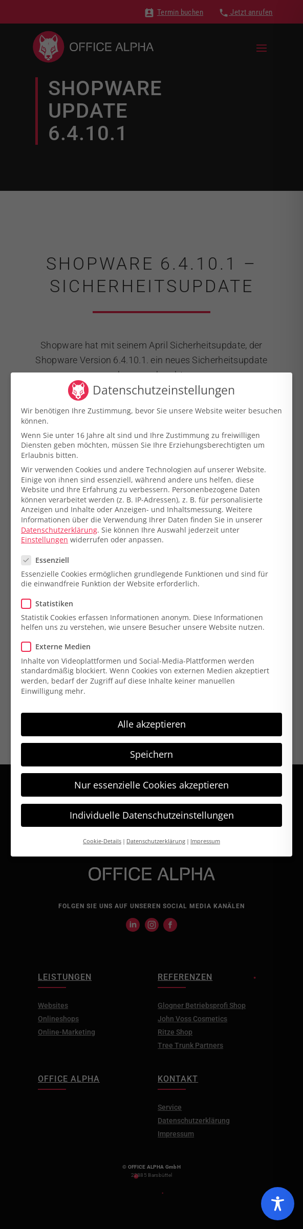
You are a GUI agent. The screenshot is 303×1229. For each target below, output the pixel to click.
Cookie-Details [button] (102, 837)
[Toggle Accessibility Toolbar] (277, 1203)
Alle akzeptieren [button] (152, 720)
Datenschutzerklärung (59, 526)
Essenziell (49, 556)
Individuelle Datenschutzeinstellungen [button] (152, 811)
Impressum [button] (205, 837)
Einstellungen (44, 536)
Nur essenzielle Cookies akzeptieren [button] (151, 781)
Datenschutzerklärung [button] (155, 837)
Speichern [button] (151, 750)
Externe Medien (60, 643)
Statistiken (51, 599)
